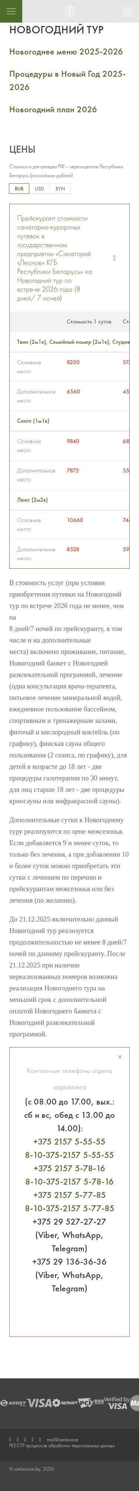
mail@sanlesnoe (62, 1439)
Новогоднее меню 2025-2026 (66, 51)
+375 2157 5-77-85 (69, 1195)
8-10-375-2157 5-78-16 (69, 1181)
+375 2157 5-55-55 (69, 1141)
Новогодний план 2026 (53, 109)
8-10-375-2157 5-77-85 (70, 1208)
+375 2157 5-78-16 (69, 1168)
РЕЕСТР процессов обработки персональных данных (62, 1445)
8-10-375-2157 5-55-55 (69, 1154)
